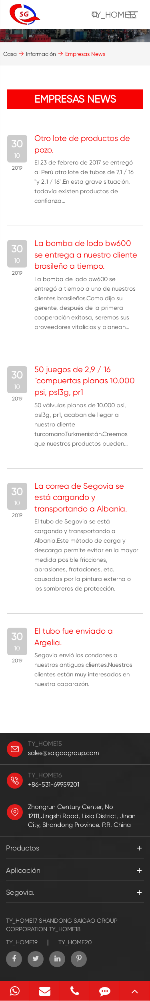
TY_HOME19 (22, 942)
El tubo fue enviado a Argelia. (73, 636)
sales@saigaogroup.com (63, 753)
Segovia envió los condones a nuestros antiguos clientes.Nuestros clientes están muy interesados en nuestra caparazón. (83, 670)
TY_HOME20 (75, 942)
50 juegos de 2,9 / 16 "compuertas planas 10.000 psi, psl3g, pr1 (84, 381)
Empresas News (85, 54)
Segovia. (20, 892)
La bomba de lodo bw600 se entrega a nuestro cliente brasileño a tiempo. (85, 255)
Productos (22, 848)
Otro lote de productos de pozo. (82, 144)
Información (41, 54)
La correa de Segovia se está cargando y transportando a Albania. (80, 497)
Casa (10, 54)
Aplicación (23, 870)
